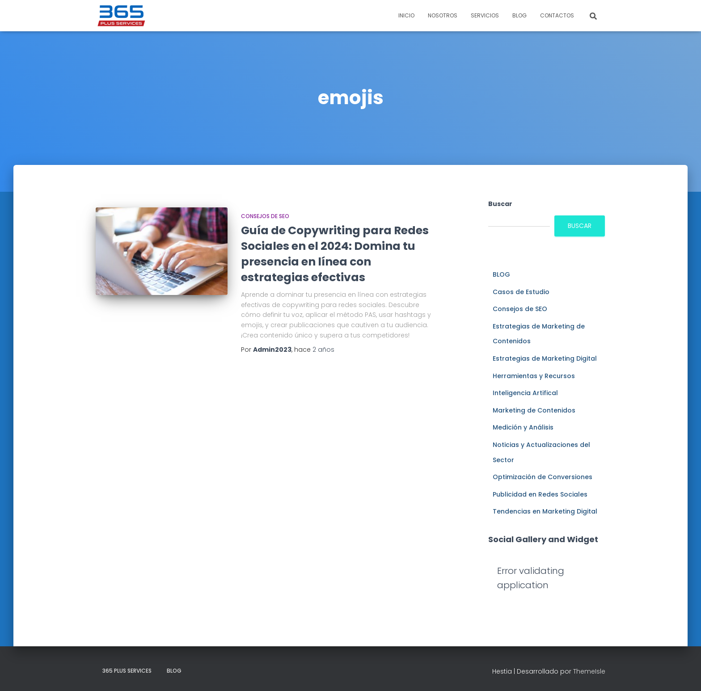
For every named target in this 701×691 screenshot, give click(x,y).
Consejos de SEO (265, 216)
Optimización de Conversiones (542, 476)
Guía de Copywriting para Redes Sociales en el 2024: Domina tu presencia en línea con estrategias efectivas (335, 254)
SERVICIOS (485, 15)
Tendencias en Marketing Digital (545, 511)
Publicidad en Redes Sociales (540, 494)
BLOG (519, 15)
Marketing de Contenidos (534, 410)
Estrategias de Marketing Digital (545, 358)
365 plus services (127, 670)
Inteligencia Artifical (525, 392)
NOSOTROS (442, 15)
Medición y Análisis (523, 427)
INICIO (406, 15)
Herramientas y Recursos (534, 375)
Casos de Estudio (521, 291)
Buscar (500, 203)
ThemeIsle (589, 671)
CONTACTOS (557, 15)
